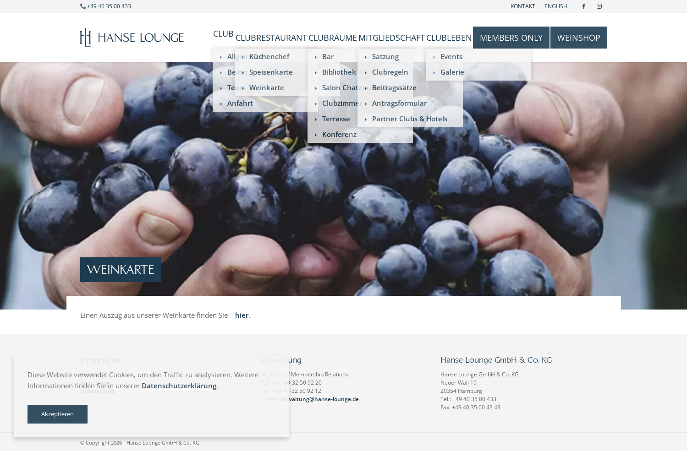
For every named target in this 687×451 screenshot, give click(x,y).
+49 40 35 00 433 (109, 6)
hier (241, 313)
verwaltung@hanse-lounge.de (319, 397)
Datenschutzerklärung (179, 385)
